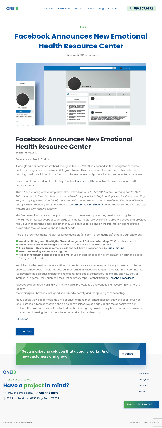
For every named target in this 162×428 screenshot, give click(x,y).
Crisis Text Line (116, 248)
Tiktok (142, 391)
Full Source (22, 319)
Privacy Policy (135, 423)
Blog (101, 8)
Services (49, 8)
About (90, 8)
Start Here (127, 353)
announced (84, 181)
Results (79, 8)
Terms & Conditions (151, 423)
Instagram (144, 379)
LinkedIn (143, 385)
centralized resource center (86, 204)
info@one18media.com (20, 392)
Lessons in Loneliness (122, 278)
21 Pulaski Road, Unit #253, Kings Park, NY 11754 (33, 398)
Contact (113, 8)
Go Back (27, 331)
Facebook (144, 373)
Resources (64, 8)
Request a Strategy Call (139, 404)
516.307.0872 (143, 8)
